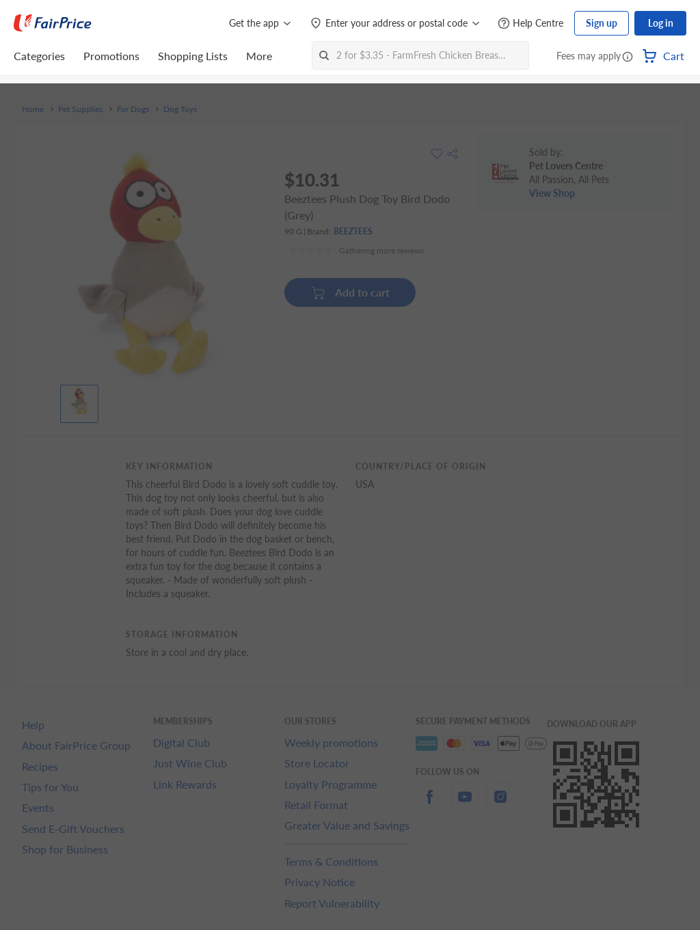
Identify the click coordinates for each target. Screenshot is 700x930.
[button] (627, 57)
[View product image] (79, 400)
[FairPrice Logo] (53, 23)
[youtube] (465, 804)
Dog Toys (180, 109)
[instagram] (500, 804)
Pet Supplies (80, 109)
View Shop (552, 193)
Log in (660, 23)
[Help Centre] (530, 23)
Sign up (601, 23)
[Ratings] (356, 250)
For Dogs (133, 109)
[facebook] (429, 804)
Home (33, 109)
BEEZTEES (353, 231)
